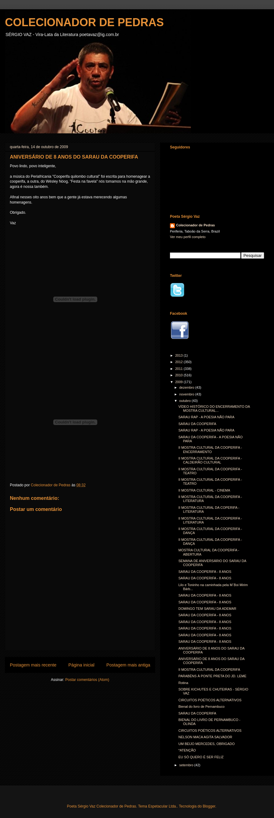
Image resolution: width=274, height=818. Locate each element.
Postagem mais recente (33, 664)
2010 (179, 375)
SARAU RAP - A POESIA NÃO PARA (206, 417)
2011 (179, 369)
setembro (186, 765)
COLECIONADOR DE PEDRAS (84, 22)
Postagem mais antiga (128, 664)
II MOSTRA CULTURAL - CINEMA (204, 490)
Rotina (183, 683)
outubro (185, 401)
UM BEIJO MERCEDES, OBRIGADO (206, 744)
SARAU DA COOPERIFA (197, 424)
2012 (179, 362)
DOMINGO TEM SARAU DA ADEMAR (207, 608)
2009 (179, 382)
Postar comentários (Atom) (87, 680)
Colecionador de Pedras (195, 225)
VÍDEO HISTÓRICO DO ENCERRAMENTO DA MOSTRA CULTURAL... (214, 408)
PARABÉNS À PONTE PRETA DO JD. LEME (212, 676)
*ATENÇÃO (187, 750)
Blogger (209, 806)
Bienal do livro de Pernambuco (201, 706)
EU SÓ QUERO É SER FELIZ (201, 757)
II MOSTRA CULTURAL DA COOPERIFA (209, 669)
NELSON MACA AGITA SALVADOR (205, 737)
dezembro (187, 387)
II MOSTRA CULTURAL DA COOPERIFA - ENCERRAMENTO (210, 449)
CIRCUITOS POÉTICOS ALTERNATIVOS (209, 700)
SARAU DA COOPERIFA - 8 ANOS (204, 571)
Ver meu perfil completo (188, 237)
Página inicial (81, 664)
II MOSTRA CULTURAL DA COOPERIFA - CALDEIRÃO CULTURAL (210, 460)
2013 (179, 355)
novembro (187, 394)
